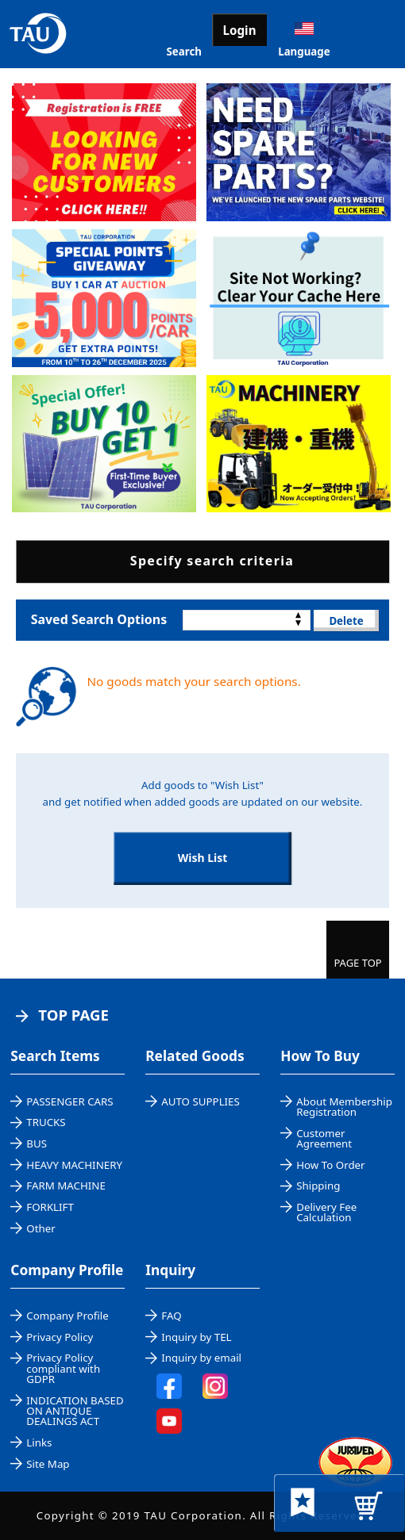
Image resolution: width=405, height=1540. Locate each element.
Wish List (203, 857)
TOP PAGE (73, 1015)
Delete (346, 621)
